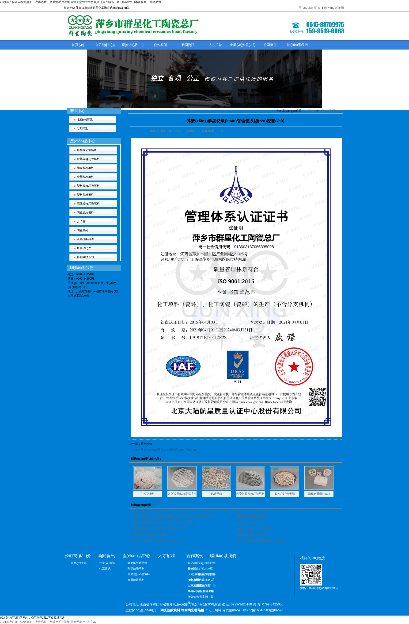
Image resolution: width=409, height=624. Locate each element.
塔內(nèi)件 (84, 248)
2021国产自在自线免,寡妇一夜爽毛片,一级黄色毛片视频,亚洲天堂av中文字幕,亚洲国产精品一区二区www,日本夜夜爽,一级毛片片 (80, 2)
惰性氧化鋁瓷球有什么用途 (150, 534)
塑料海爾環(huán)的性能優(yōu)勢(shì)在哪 (160, 528)
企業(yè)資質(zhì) (242, 45)
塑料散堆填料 (85, 194)
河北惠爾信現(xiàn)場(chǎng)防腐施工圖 (201, 580)
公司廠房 (270, 45)
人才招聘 (215, 45)
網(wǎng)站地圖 (334, 7)
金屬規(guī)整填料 (88, 159)
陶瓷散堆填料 (85, 167)
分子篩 (81, 221)
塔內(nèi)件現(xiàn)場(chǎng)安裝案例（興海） (201, 591)
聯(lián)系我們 (297, 45)
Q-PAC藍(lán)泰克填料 (182, 493)
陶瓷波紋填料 (85, 212)
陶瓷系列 (82, 230)
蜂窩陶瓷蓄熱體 (87, 150)
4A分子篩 (216, 493)
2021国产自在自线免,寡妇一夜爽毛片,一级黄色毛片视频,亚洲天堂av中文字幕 (48, 622)
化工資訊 (82, 128)
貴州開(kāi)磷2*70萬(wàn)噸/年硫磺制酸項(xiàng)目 (201, 569)
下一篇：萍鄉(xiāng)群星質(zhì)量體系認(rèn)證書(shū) (163, 449)
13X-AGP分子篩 (285, 493)
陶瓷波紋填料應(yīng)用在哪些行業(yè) (260, 541)
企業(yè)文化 (79, 563)
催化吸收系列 (85, 257)
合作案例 (160, 45)
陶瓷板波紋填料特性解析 (251, 534)
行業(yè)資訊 (84, 119)
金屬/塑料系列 (86, 239)
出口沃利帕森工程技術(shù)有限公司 (202, 575)
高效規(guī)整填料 (88, 203)
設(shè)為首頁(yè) (310, 7)
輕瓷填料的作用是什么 (250, 522)
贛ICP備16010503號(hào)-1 (263, 610)
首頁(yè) (78, 45)
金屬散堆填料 (85, 176)
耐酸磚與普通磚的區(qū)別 (252, 515)
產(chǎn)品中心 (133, 45)
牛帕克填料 (148, 493)
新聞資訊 (187, 45)
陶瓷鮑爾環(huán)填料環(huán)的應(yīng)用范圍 (163, 522)
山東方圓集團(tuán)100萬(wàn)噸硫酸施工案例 (202, 586)
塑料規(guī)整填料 (88, 185)
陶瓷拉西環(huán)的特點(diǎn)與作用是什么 (160, 541)
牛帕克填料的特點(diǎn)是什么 (255, 528)
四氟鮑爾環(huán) (319, 493)
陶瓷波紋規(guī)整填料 (250, 493)
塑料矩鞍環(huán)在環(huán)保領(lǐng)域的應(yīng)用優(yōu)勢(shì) (175, 515)
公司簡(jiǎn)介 (105, 45)
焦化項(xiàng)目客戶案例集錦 (202, 563)
